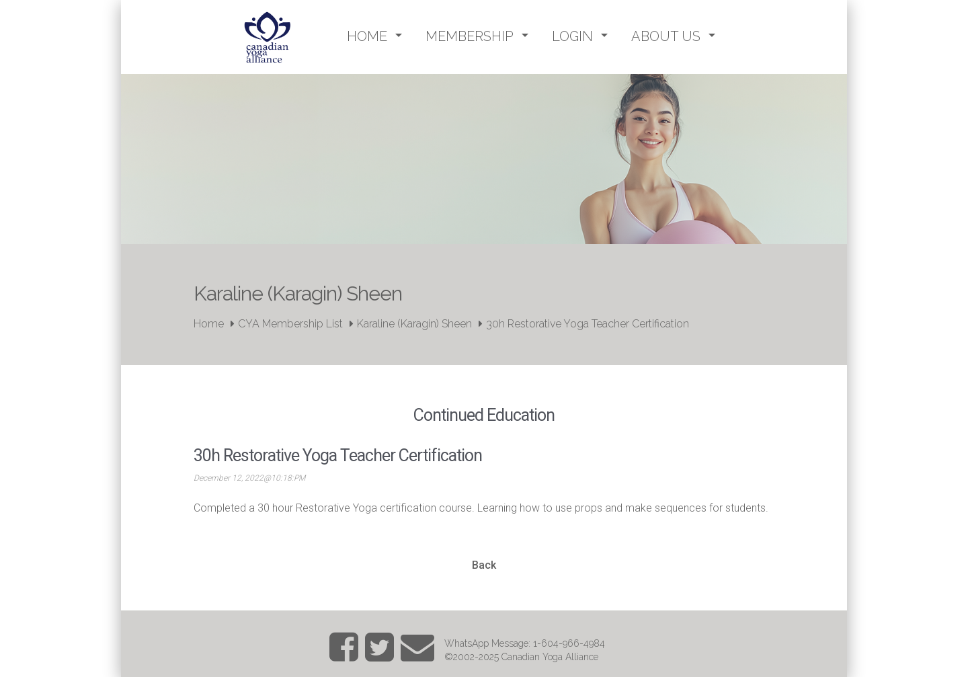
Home (209, 323)
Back (484, 565)
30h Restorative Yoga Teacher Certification (587, 323)
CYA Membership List (290, 323)
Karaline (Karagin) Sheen (414, 323)
